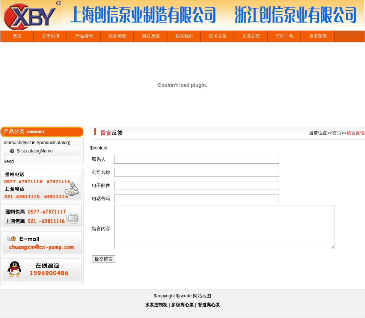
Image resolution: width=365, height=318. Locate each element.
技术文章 (218, 36)
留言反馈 (151, 36)
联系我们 (184, 36)
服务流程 (118, 36)
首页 (17, 36)
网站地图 (202, 295)
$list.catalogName (35, 151)
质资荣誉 (318, 36)
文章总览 (251, 36)
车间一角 (285, 36)
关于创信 (51, 36)
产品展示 (84, 36)
